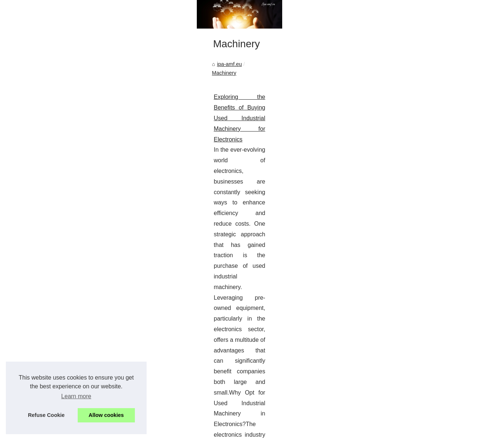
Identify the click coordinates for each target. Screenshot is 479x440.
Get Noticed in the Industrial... (393, 393)
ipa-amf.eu (38, 197)
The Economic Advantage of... (394, 377)
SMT (337, 264)
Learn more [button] (76, 396)
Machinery (70, 197)
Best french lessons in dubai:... (395, 243)
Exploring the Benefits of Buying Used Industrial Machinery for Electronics (119, 222)
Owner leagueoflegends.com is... (397, 209)
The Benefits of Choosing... (391, 275)
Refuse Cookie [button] (46, 415)
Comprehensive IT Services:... (394, 309)
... (27, 274)
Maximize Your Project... (387, 259)
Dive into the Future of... (387, 193)
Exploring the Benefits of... (389, 343)
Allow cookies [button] (106, 415)
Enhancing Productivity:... (388, 409)
